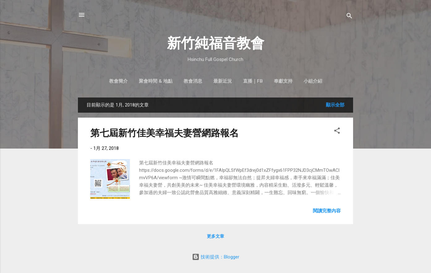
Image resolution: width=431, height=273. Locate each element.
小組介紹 (313, 81)
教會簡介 (118, 81)
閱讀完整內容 (327, 211)
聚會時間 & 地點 (156, 81)
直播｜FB (253, 81)
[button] (337, 131)
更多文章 (215, 236)
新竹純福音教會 (215, 43)
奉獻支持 (283, 81)
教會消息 (193, 81)
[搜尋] (349, 16)
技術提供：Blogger (215, 257)
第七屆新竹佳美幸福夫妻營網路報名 (164, 133)
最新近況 (222, 81)
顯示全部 (335, 105)
